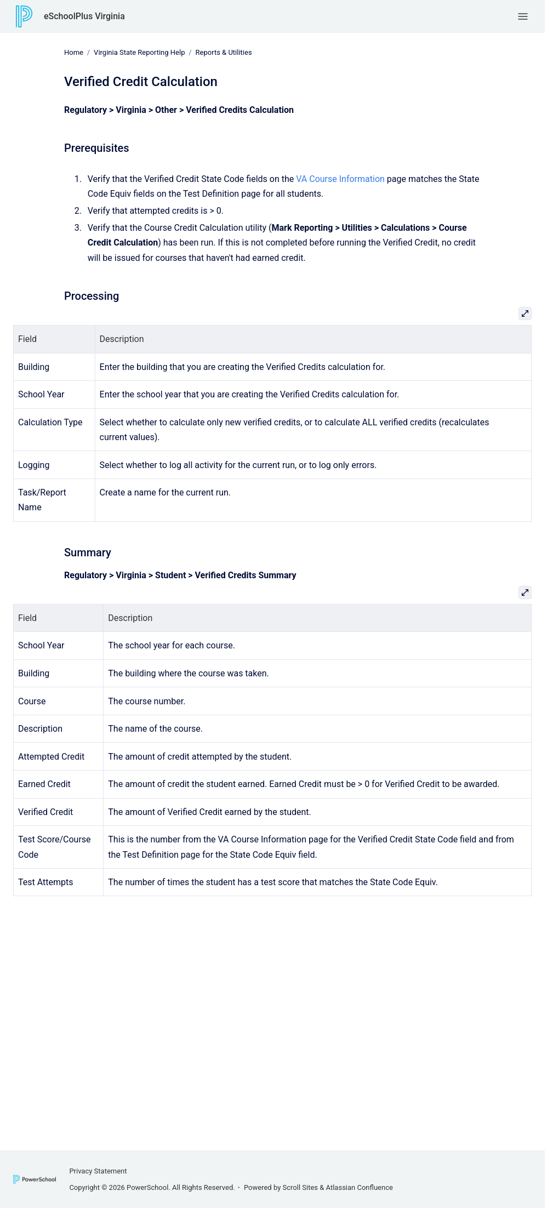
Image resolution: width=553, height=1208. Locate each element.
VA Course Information (340, 178)
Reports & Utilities (224, 52)
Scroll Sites (300, 1187)
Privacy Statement (98, 1171)
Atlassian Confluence (359, 1187)
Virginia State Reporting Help (139, 52)
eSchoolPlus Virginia (84, 16)
